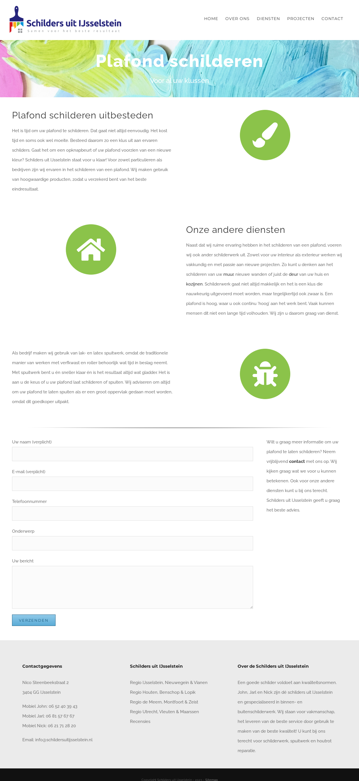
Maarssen (189, 711)
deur (294, 274)
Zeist (193, 702)
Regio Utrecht (143, 711)
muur (228, 274)
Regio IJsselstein (146, 682)
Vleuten (167, 711)
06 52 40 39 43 (62, 706)
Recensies (140, 721)
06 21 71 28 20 (62, 725)
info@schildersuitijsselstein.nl (63, 739)
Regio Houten (143, 692)
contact (297, 461)
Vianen (201, 682)
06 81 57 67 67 (60, 716)
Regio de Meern (146, 702)
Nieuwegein (177, 682)
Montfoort (174, 702)
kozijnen (194, 284)
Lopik (190, 692)
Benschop (169, 692)
